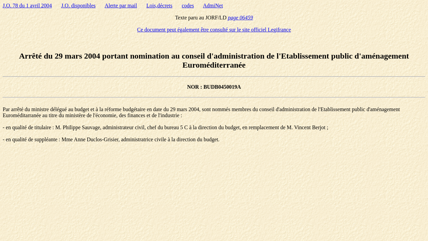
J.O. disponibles (78, 5)
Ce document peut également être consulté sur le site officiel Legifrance (214, 29)
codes (188, 5)
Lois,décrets (159, 5)
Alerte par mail (121, 5)
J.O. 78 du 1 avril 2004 (27, 5)
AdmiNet (213, 5)
